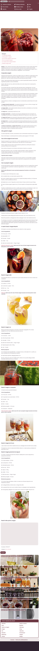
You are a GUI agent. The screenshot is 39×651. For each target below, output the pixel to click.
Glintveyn (22, 627)
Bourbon (21, 625)
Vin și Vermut (8, 549)
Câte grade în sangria (6, 56)
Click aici (3, 292)
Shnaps (21, 636)
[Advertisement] (19, 19)
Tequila (29, 9)
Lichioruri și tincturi (6, 4)
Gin (28, 6)
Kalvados (4, 632)
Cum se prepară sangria (7, 60)
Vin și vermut (4, 6)
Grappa (3, 629)
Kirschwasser (22, 632)
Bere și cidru (17, 9)
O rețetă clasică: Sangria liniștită (9, 61)
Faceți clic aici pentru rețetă (7, 245)
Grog (21, 629)
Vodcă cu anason (23, 623)
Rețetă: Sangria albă (6, 63)
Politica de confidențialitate (22, 639)
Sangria (21, 634)
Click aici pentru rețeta (6, 410)
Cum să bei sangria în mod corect (9, 58)
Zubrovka (22, 630)
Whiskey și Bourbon (19, 4)
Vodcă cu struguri (5, 627)
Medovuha (4, 634)
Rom (29, 4)
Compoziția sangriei (6, 55)
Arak (3, 625)
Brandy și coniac (18, 6)
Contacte (12, 639)
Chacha (3, 636)
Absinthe (3, 9)
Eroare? (3, 552)
